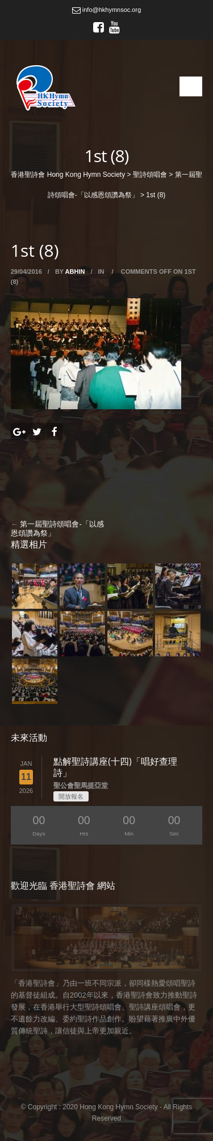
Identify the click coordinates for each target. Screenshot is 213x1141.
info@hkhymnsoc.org (106, 9)
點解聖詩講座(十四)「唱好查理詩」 (115, 767)
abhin (75, 271)
